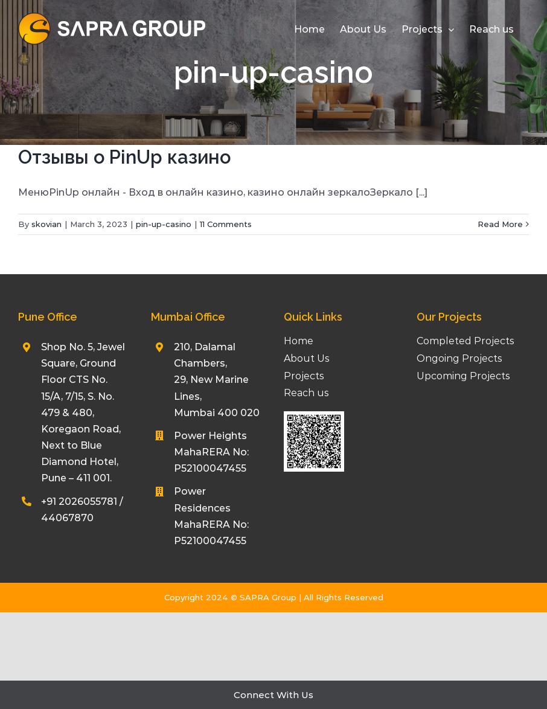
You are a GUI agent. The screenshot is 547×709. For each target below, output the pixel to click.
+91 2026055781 (79, 501)
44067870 (67, 518)
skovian (46, 224)
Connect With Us (273, 695)
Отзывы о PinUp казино (124, 157)
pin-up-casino (163, 224)
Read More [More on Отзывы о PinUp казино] (500, 224)
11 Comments (226, 224)
